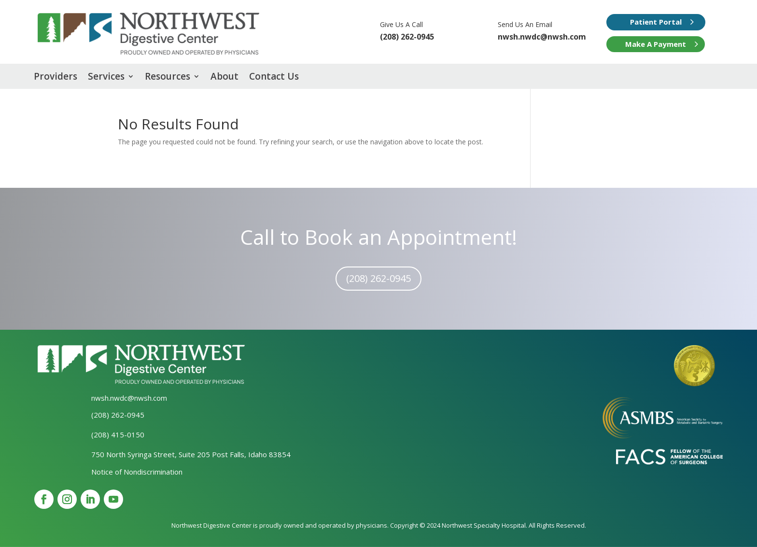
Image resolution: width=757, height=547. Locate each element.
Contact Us (274, 78)
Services (106, 78)
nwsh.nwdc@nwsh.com (542, 36)
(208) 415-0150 (117, 434)
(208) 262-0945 (378, 278)
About (224, 78)
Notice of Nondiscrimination (136, 472)
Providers (55, 78)
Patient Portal (656, 22)
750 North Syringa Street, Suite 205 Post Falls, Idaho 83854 (191, 454)
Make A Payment (655, 44)
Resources (167, 78)
